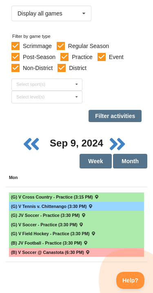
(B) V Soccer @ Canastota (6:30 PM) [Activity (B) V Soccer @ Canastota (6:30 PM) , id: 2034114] (50, 252)
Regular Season (88, 46)
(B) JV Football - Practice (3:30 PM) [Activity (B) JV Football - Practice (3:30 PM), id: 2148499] (49, 243)
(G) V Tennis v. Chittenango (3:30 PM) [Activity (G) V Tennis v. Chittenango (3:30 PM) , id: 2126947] (52, 206)
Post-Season (39, 57)
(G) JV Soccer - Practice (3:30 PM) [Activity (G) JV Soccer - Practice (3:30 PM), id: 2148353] (48, 215)
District (77, 68)
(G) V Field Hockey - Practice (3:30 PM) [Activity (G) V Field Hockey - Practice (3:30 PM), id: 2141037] (53, 233)
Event (116, 57)
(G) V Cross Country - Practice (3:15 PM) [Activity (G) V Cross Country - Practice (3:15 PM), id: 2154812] (55, 197)
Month (130, 161)
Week (95, 161)
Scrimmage (37, 46)
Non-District (38, 68)
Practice (82, 57)
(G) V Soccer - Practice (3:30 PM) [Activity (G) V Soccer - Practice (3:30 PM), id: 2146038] (47, 224)
